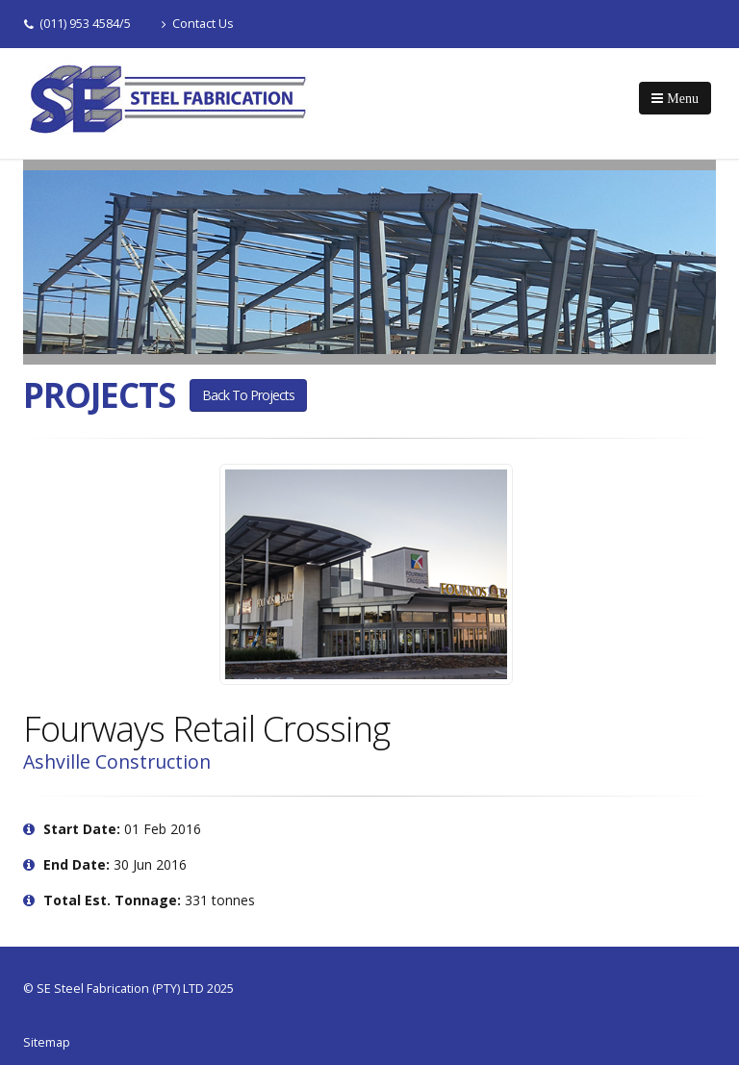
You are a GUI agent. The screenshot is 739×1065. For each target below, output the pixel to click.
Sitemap (46, 1042)
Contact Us (198, 23)
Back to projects (248, 395)
